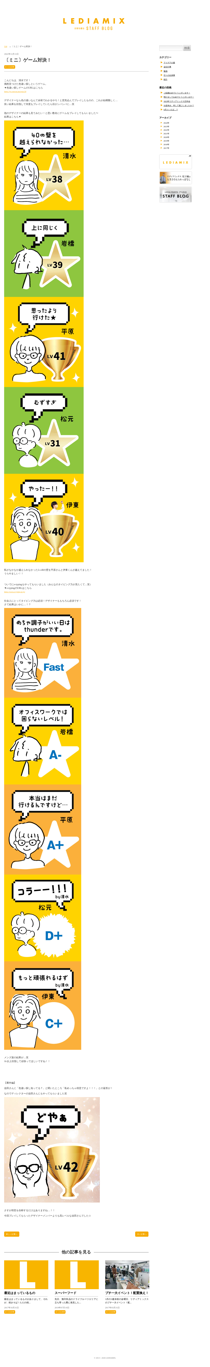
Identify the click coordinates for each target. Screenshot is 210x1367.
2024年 (168, 122)
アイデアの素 (171, 62)
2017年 (168, 149)
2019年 (168, 141)
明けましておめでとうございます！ (183, 96)
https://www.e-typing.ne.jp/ (17, 592)
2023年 (168, 126)
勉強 (166, 71)
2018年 (168, 145)
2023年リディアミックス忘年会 (180, 101)
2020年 (168, 138)
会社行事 (168, 66)
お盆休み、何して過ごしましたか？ (183, 105)
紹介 (166, 79)
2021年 (168, 134)
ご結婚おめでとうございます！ (180, 92)
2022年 (168, 130)
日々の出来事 (11, 67)
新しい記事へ (13, 1235)
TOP (6, 46)
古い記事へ (140, 1235)
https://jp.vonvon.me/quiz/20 (18, 91)
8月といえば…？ (173, 109)
